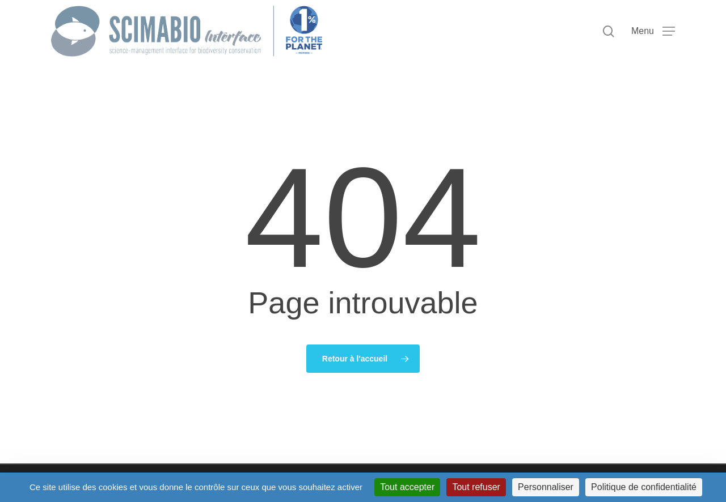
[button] (653, 31)
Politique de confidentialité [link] (644, 487)
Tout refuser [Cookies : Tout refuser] (476, 487)
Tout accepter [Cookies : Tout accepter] (407, 487)
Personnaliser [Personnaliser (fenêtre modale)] (545, 487)
